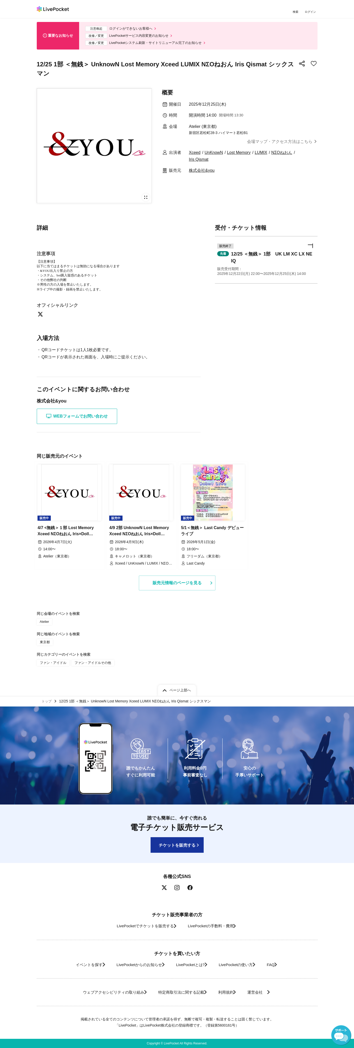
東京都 (44, 643)
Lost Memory (238, 155)
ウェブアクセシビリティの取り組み (104, 992)
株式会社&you (201, 173)
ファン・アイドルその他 (89, 663)
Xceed (194, 155)
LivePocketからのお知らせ (133, 964)
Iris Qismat (198, 162)
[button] (266, 260)
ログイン (311, 12)
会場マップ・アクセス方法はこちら (279, 144)
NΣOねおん (281, 155)
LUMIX (261, 155)
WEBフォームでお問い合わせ (77, 419)
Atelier (44, 623)
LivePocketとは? (190, 964)
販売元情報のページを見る (177, 584)
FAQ (280, 964)
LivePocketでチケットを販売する (140, 926)
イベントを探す (77, 964)
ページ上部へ (180, 689)
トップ (47, 700)
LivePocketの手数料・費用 (212, 926)
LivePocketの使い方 (240, 964)
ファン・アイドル (52, 663)
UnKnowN (213, 155)
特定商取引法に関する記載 (178, 992)
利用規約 (229, 992)
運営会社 (265, 992)
